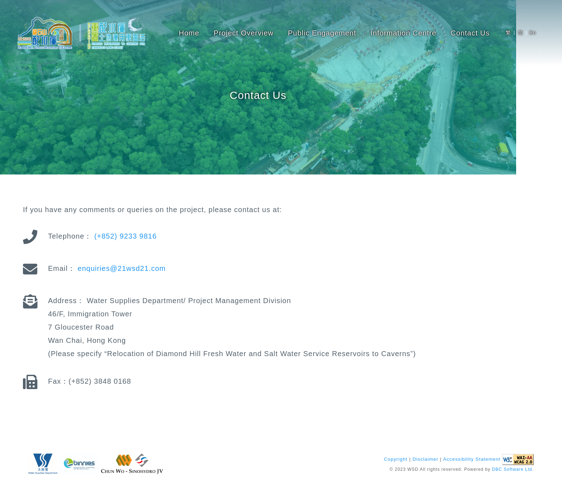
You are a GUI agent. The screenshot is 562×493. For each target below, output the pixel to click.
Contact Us (470, 33)
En (532, 32)
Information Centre (404, 33)
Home (189, 33)
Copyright (396, 459)
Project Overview (243, 33)
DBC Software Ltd (512, 469)
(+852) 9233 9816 (125, 236)
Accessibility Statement (471, 459)
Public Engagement (322, 33)
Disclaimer (425, 459)
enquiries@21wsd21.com (122, 268)
